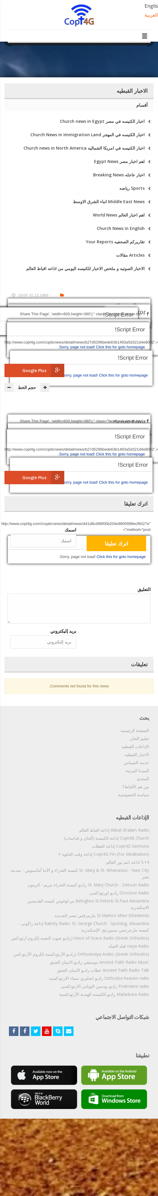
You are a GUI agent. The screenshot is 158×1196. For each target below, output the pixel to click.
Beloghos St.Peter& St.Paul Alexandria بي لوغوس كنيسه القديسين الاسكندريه (88, 904)
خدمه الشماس (136, 762)
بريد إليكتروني (63, 631)
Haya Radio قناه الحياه (129, 946)
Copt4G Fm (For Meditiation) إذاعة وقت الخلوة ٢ (104, 854)
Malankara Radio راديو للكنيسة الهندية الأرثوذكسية (104, 994)
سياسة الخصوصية (133, 794)
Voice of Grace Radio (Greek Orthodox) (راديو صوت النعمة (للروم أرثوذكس (80, 938)
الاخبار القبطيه (137, 754)
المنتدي (143, 778)
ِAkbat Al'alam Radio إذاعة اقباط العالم (114, 830)
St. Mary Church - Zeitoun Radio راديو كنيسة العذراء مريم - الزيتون (88, 885)
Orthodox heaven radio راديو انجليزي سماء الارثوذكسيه (99, 978)
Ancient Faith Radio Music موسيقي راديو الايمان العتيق (99, 962)
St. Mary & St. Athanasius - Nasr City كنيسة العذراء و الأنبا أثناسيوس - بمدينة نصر (80, 873)
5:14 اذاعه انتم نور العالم (127, 862)
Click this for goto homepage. (104, 375)
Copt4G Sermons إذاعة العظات (120, 846)
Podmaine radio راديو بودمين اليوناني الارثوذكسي (105, 986)
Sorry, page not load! (80, 375)
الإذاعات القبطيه (135, 746)
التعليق (144, 589)
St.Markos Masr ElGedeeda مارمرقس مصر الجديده (102, 915)
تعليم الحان (139, 738)
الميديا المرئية (137, 770)
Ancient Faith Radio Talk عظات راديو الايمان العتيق (103, 970)
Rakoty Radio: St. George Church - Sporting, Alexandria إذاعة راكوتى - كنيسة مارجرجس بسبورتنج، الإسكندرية (83, 927)
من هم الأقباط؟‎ (135, 786)
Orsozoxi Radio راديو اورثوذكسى (119, 893)
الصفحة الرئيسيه (135, 730)
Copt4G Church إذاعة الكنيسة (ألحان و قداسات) (106, 838)
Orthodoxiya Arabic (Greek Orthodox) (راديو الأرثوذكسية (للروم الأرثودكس (81, 954)
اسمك (70, 530)
